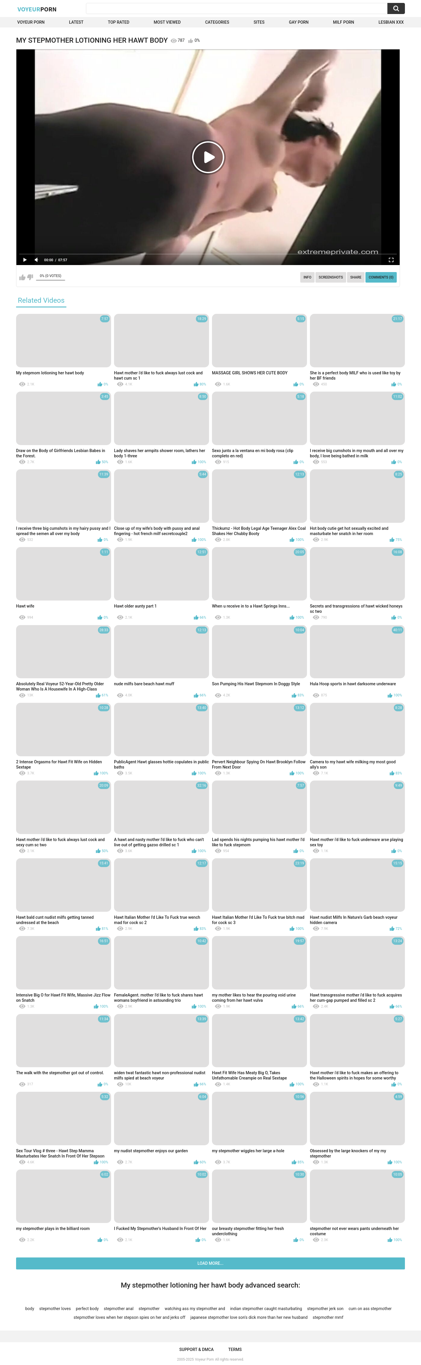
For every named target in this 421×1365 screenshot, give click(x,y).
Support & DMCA (196, 1349)
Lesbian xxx (391, 22)
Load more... (211, 1263)
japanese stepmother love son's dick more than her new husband (249, 1317)
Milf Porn (343, 22)
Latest (76, 22)
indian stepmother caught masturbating (266, 1308)
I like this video (22, 277)
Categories (217, 22)
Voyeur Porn (31, 22)
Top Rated (118, 22)
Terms (235, 1349)
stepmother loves (55, 1308)
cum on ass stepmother (369, 1308)
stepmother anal (119, 1308)
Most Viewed (167, 22)
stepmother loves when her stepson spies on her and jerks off (129, 1317)
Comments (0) (381, 277)
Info (307, 277)
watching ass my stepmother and (195, 1308)
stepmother (149, 1308)
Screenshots (331, 277)
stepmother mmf (328, 1317)
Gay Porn (298, 22)
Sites (258, 22)
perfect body (87, 1308)
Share (355, 277)
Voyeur (37, 9)
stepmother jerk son (325, 1308)
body (29, 1308)
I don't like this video (30, 277)
